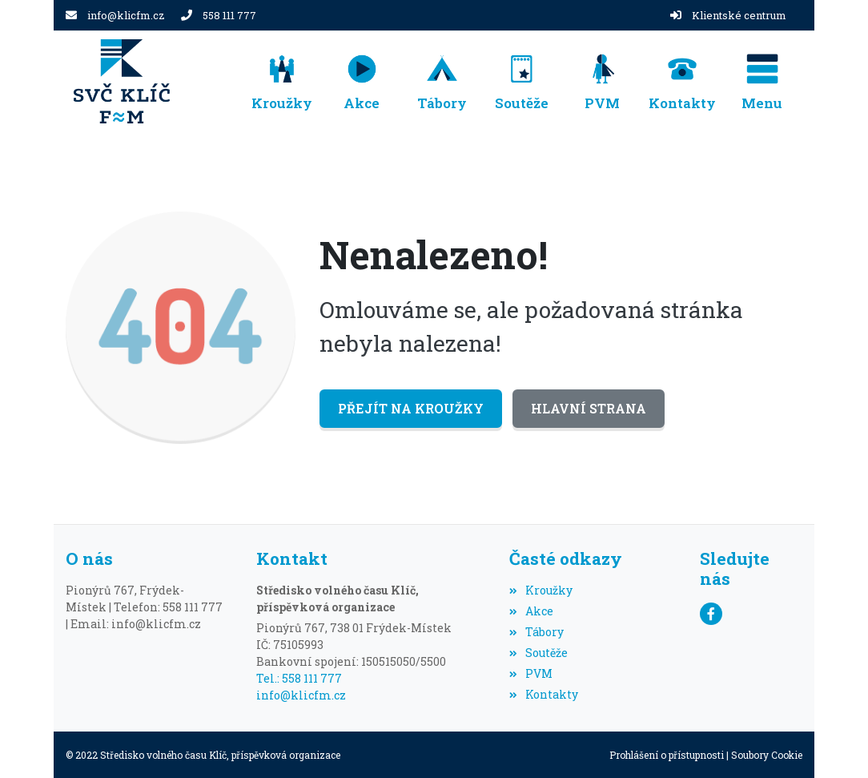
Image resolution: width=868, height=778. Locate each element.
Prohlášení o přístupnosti (666, 754)
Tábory (536, 631)
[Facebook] (711, 614)
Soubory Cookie (766, 754)
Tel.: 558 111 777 (299, 678)
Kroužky (541, 590)
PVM (531, 673)
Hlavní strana (588, 408)
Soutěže (538, 652)
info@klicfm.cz (126, 15)
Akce (531, 611)
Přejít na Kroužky (411, 408)
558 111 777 (229, 15)
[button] (762, 81)
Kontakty (543, 694)
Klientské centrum (739, 15)
